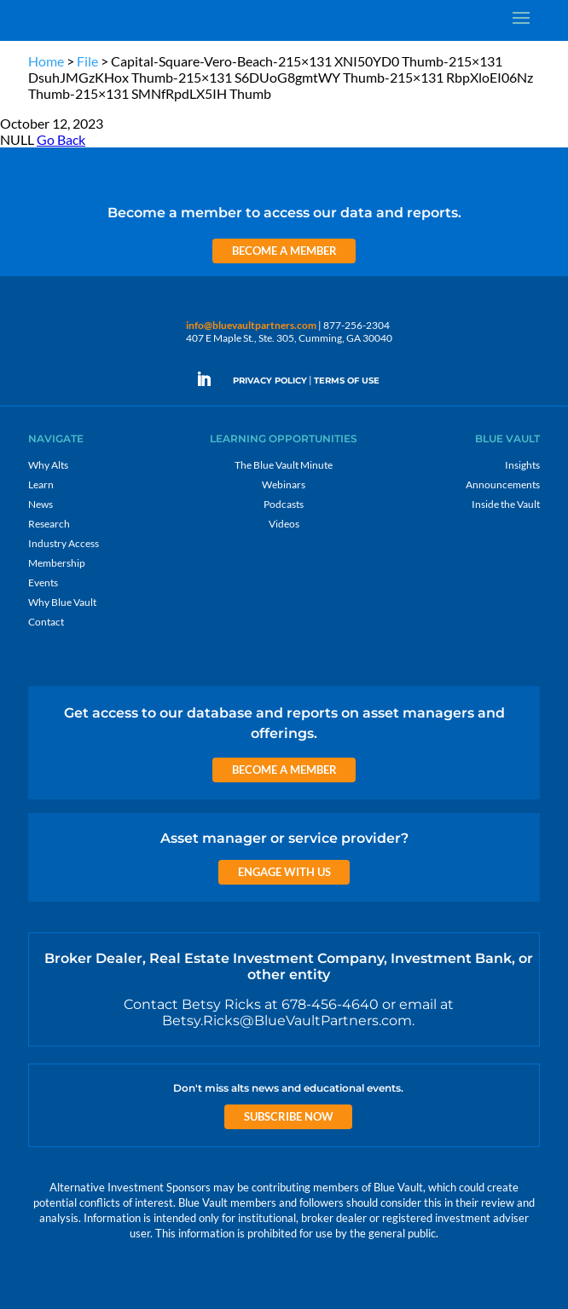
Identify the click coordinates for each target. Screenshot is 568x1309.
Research (49, 523)
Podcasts (284, 504)
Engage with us (284, 872)
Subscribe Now (288, 1116)
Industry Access (63, 543)
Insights (522, 464)
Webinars (283, 484)
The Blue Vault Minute (284, 464)
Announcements (503, 484)
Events (43, 582)
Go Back (61, 139)
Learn (41, 484)
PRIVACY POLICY (270, 380)
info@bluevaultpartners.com (251, 325)
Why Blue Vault (62, 602)
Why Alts (48, 464)
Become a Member (284, 250)
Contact (46, 621)
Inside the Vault (506, 504)
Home (46, 61)
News (40, 504)
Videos (284, 523)
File (87, 61)
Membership (56, 562)
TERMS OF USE (347, 380)
